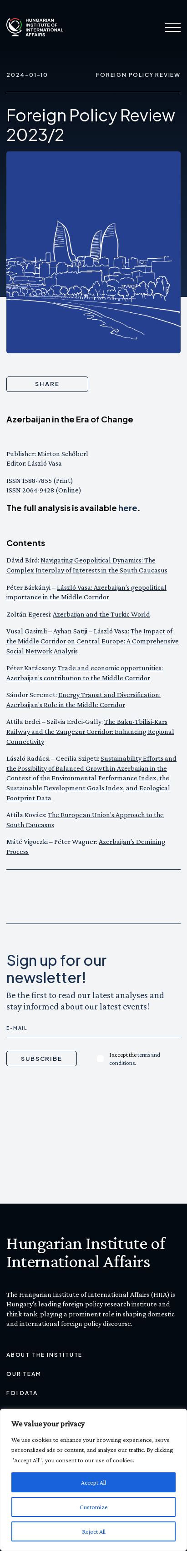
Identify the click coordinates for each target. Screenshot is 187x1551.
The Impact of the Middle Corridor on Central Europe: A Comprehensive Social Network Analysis (92, 640)
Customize (94, 1507)
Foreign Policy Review (138, 74)
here (127, 507)
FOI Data (21, 1393)
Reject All (94, 1531)
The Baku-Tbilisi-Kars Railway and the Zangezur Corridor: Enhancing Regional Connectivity (90, 731)
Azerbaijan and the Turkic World (101, 614)
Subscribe (42, 1058)
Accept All (93, 1482)
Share (47, 383)
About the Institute (44, 1354)
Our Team (23, 1373)
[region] (93, 1480)
